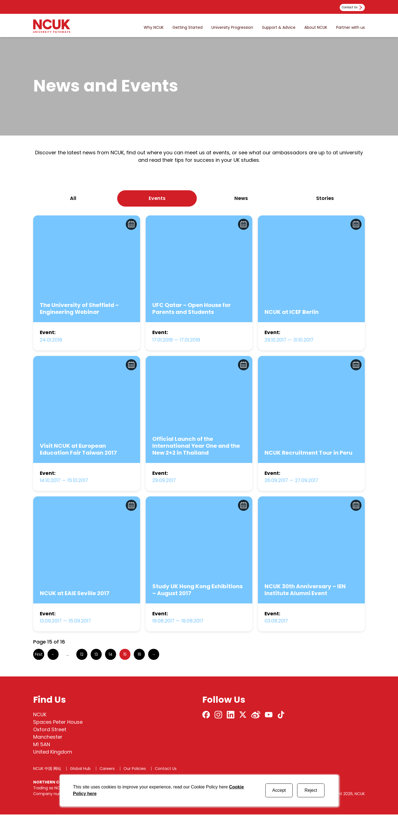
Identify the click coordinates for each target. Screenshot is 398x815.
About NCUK (315, 27)
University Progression (232, 27)
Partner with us (350, 27)
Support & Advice (278, 27)
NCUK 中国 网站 (47, 769)
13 (96, 655)
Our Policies (135, 769)
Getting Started (187, 27)
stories (325, 198)
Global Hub (80, 769)
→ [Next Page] (154, 655)
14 (110, 655)
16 (139, 655)
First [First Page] (39, 655)
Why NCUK (154, 27)
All (73, 198)
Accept (279, 790)
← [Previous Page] (53, 655)
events (157, 198)
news (241, 198)
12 (81, 655)
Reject (311, 790)
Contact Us (166, 769)
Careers (107, 769)
